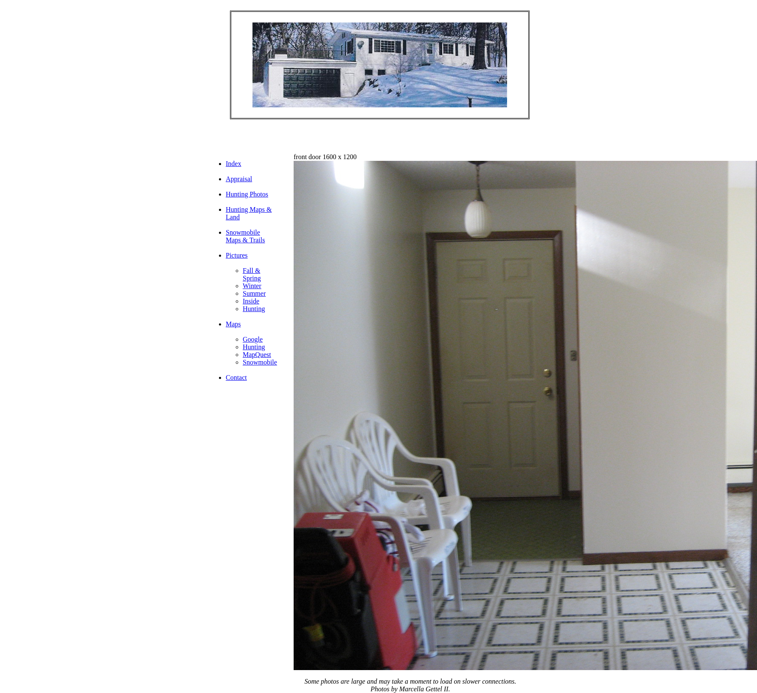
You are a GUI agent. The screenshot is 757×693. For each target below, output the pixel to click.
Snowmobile (260, 362)
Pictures (237, 255)
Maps (233, 324)
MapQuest (257, 354)
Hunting (254, 308)
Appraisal (239, 178)
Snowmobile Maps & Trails (245, 236)
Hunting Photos (247, 194)
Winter (252, 285)
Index (233, 163)
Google (253, 339)
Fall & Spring (252, 274)
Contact (236, 377)
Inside (251, 301)
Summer (254, 293)
